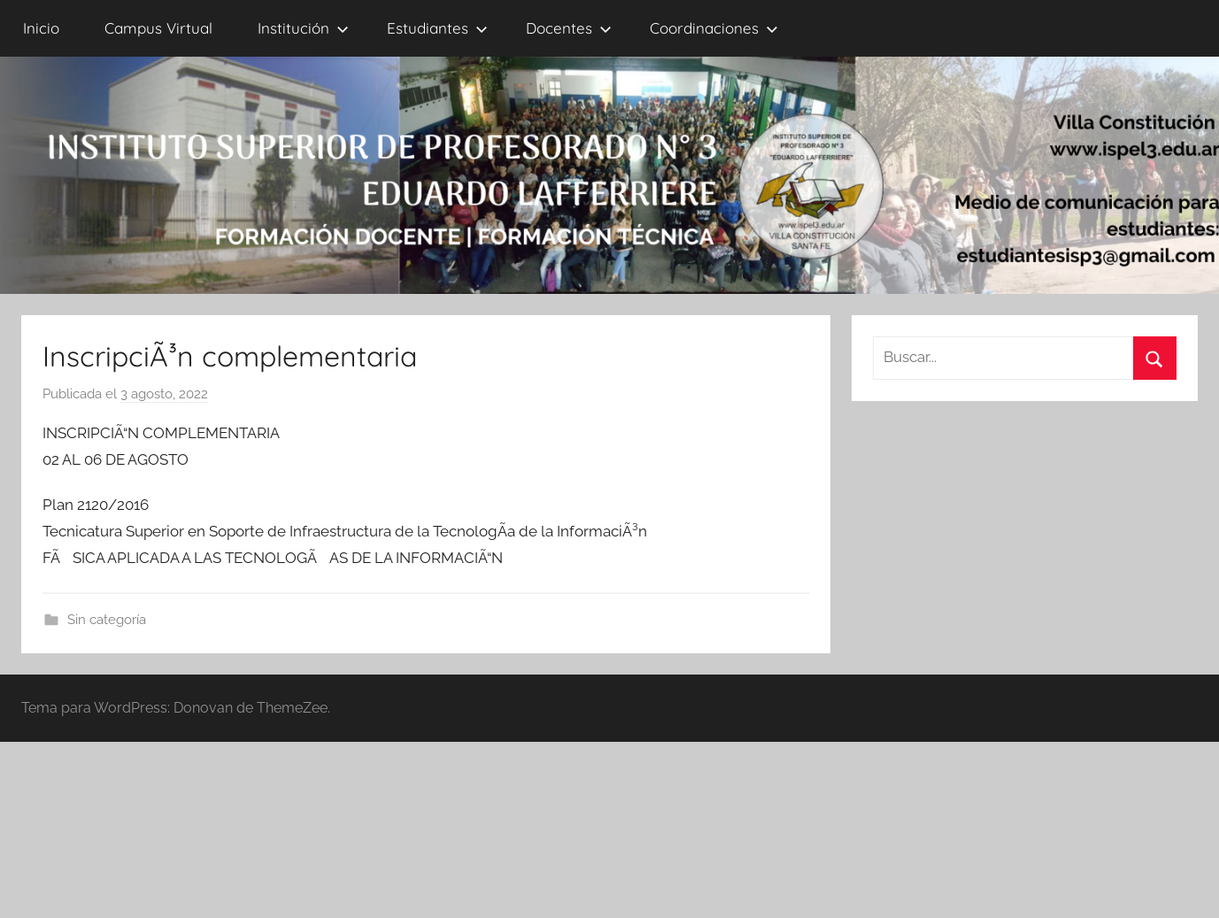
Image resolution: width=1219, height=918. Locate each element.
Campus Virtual (158, 28)
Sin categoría (106, 620)
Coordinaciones (714, 28)
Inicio (41, 28)
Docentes (569, 28)
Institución (303, 28)
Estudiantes (437, 28)
